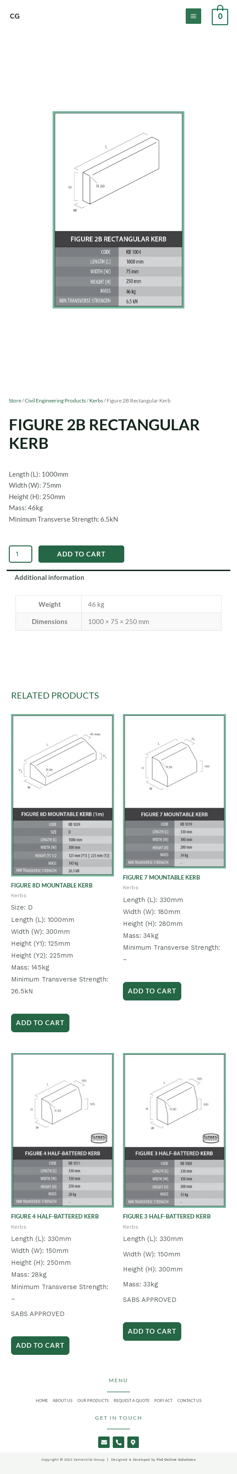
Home (42, 1400)
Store (15, 400)
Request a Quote (131, 1400)
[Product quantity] (20, 554)
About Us (63, 1400)
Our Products (93, 1400)
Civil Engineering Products (55, 400)
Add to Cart (81, 554)
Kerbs (96, 400)
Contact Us (189, 1400)
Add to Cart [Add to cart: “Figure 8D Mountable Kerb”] (40, 1023)
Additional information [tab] (49, 577)
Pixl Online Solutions (175, 1460)
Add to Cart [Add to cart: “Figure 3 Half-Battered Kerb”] (152, 1331)
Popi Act (163, 1400)
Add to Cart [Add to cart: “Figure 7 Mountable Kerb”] (152, 991)
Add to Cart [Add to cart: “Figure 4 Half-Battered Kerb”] (40, 1345)
